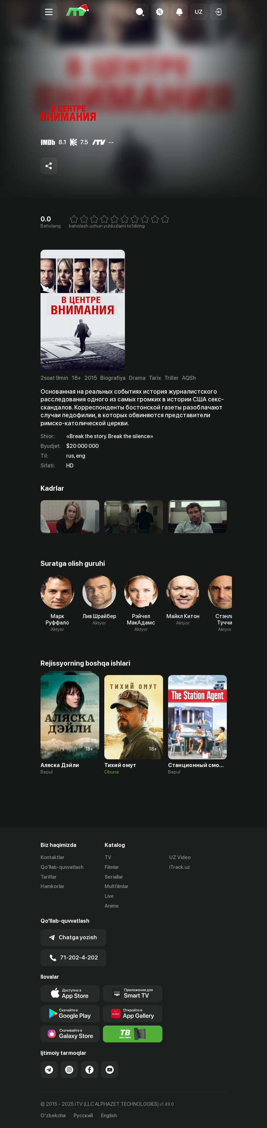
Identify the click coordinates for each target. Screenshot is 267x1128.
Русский (83, 1115)
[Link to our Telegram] (49, 1069)
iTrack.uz (179, 867)
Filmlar (112, 867)
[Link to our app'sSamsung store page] (70, 1034)
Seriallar (114, 877)
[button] (198, 11)
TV (108, 857)
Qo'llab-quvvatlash (62, 867)
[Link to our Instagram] (69, 1069)
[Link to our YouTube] (109, 1069)
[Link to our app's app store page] (70, 993)
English (109, 1115)
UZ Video (180, 857)
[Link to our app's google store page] (70, 1013)
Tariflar (49, 877)
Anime (112, 906)
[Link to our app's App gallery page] (132, 1013)
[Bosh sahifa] (77, 11)
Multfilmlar (117, 886)
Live (109, 896)
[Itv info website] (132, 1034)
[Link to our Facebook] (89, 1069)
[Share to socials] (49, 165)
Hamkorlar (52, 886)
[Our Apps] (132, 993)
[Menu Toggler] (49, 11)
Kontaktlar (52, 857)
